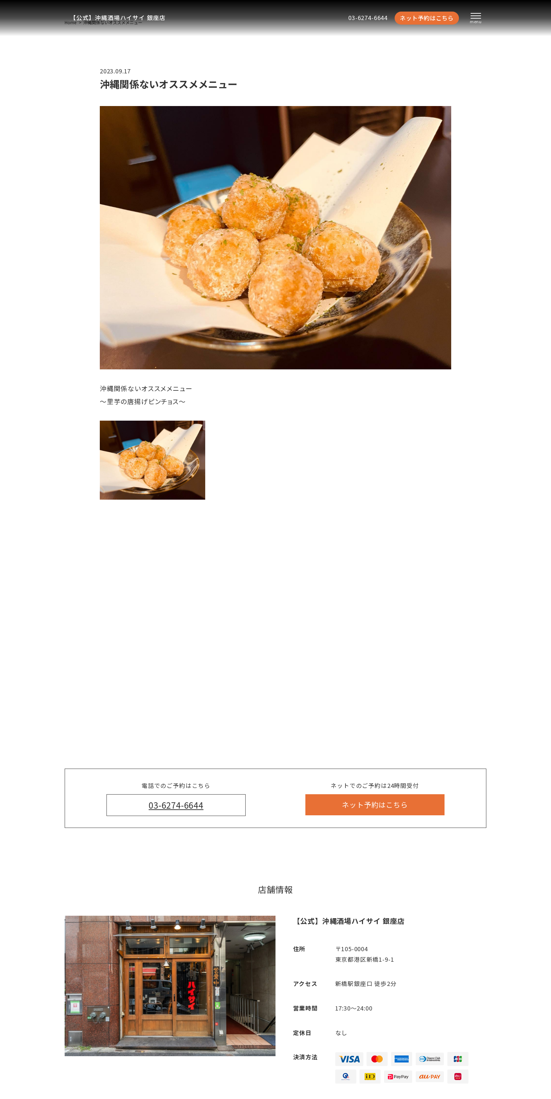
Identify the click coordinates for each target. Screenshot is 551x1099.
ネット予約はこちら (427, 18)
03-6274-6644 (368, 17)
